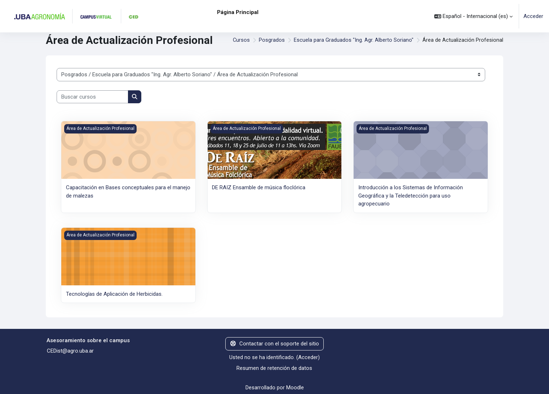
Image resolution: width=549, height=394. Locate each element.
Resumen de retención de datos (274, 367)
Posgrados (272, 40)
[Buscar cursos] (92, 97)
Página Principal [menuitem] (237, 12)
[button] (473, 16)
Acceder (533, 16)
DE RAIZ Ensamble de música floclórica (258, 187)
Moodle (295, 387)
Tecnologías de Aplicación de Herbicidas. (114, 293)
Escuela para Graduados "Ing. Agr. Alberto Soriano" (353, 40)
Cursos (241, 40)
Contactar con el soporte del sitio (274, 343)
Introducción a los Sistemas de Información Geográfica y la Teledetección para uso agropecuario (410, 195)
